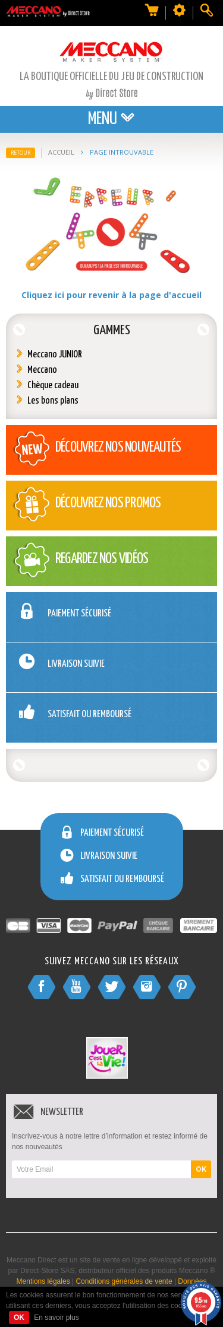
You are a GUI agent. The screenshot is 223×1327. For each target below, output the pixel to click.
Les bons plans (52, 401)
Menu (111, 118)
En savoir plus (56, 1317)
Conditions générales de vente (124, 1281)
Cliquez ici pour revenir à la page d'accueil (111, 294)
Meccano (42, 370)
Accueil (61, 152)
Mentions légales (43, 1281)
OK (201, 1169)
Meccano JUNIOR (54, 355)
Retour (20, 152)
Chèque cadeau (52, 385)
